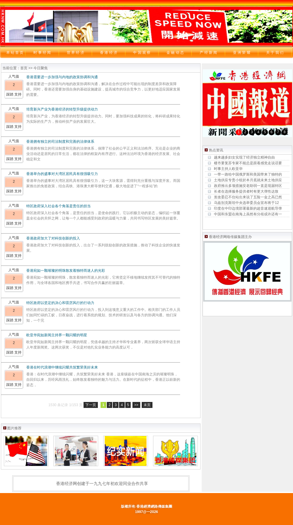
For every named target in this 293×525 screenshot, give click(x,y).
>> (136, 405)
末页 (147, 405)
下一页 (90, 405)
